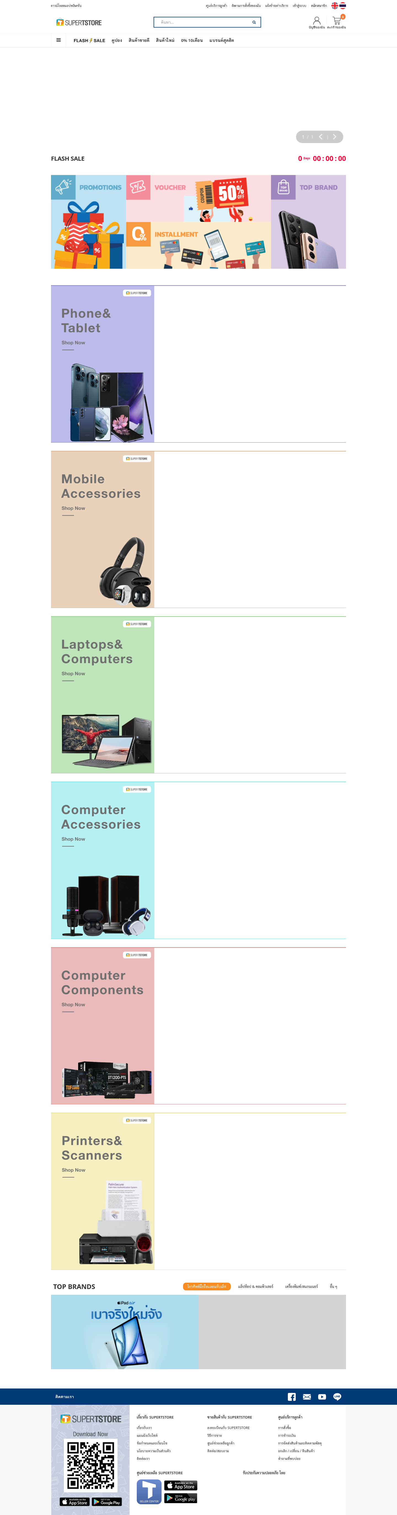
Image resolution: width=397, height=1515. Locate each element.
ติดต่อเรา (143, 1458)
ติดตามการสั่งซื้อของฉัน (246, 6)
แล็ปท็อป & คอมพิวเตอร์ (255, 1286)
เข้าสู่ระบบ (299, 6)
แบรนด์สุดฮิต (222, 40)
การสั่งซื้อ (284, 1427)
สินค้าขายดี (139, 40)
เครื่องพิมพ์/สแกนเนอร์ (301, 1286)
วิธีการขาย (214, 1435)
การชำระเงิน (287, 1435)
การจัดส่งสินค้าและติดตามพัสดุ (300, 1443)
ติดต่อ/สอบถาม (218, 1451)
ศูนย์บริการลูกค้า (216, 6)
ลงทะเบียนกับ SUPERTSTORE (228, 1427)
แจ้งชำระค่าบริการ (276, 6)
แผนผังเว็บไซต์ (147, 1435)
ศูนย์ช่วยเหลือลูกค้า (220, 1443)
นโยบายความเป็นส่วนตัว (154, 1451)
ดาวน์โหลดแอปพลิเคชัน (66, 6)
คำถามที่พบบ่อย (289, 1458)
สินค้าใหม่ (165, 40)
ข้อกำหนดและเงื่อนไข (152, 1443)
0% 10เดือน (192, 40)
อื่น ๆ (333, 1286)
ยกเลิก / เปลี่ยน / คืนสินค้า (296, 1451)
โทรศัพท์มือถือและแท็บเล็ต (206, 1286)
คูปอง (117, 40)
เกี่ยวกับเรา (144, 1427)
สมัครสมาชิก (319, 6)
